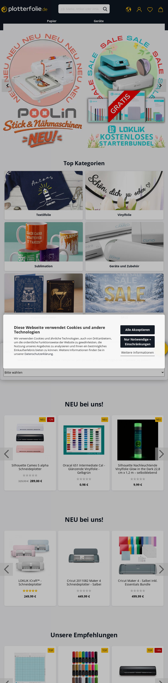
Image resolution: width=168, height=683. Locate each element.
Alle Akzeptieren (137, 330)
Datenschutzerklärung (38, 354)
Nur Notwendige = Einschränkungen (137, 341)
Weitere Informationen (137, 352)
